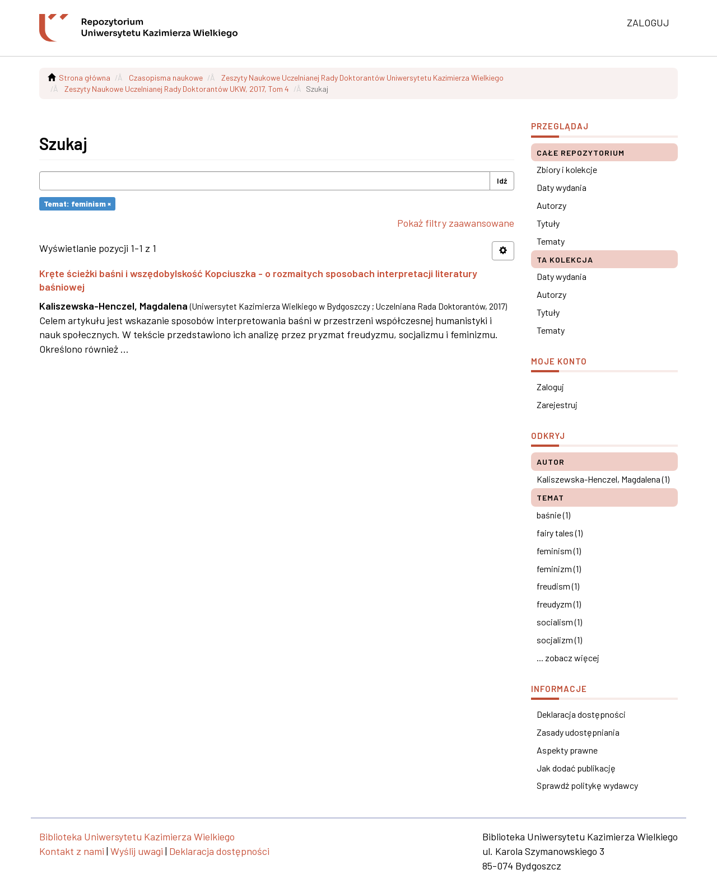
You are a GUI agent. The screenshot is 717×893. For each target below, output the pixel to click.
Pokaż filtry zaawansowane (455, 223)
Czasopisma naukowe (166, 77)
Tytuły (548, 223)
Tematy (551, 241)
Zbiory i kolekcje (567, 169)
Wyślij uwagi (136, 851)
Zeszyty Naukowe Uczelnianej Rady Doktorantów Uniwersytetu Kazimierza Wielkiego (362, 77)
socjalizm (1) (559, 639)
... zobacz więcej (568, 657)
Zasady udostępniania (578, 732)
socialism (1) (559, 621)
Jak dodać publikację (576, 768)
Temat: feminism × (77, 203)
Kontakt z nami (71, 851)
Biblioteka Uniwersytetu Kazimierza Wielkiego (137, 836)
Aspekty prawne (567, 750)
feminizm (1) (559, 568)
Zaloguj (550, 386)
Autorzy (551, 205)
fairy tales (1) (560, 532)
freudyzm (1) (559, 604)
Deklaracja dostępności (581, 714)
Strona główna (84, 77)
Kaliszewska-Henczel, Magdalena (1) (603, 479)
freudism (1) (558, 586)
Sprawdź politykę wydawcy (587, 785)
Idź (502, 180)
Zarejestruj (557, 404)
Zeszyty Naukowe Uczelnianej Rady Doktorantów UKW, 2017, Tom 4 (176, 88)
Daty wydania (561, 187)
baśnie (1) (553, 514)
